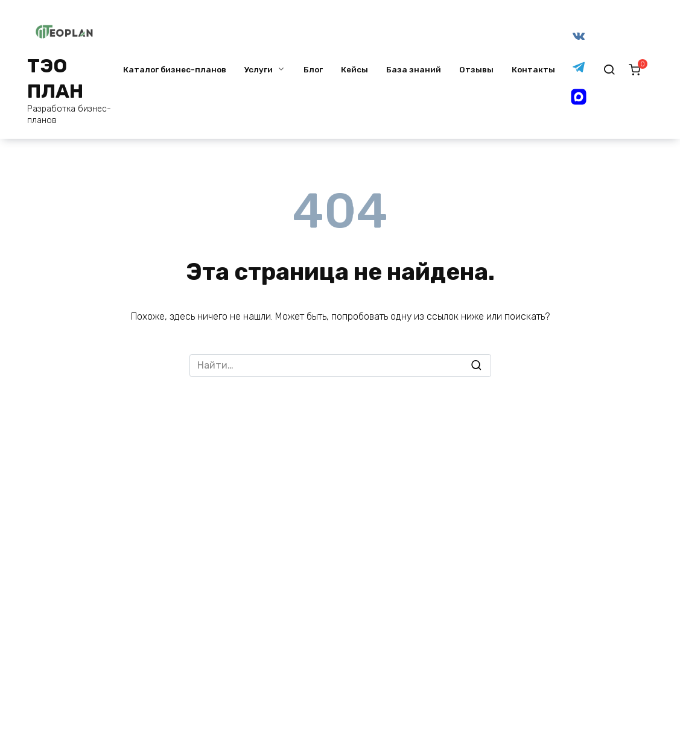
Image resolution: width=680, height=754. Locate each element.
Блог (313, 69)
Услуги (258, 69)
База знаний (413, 69)
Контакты (533, 69)
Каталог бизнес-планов (174, 69)
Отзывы (476, 69)
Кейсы (354, 69)
